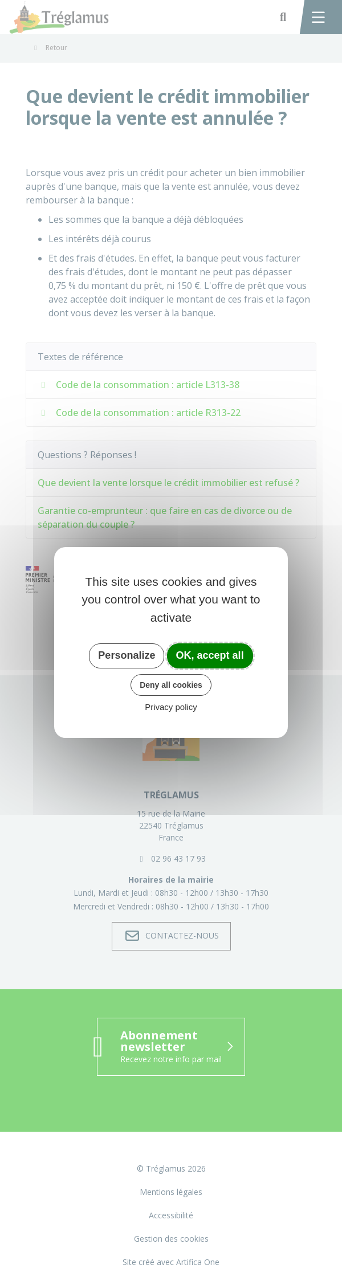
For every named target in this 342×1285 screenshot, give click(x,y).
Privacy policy (171, 707)
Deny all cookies (171, 685)
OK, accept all (210, 655)
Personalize (126, 655)
